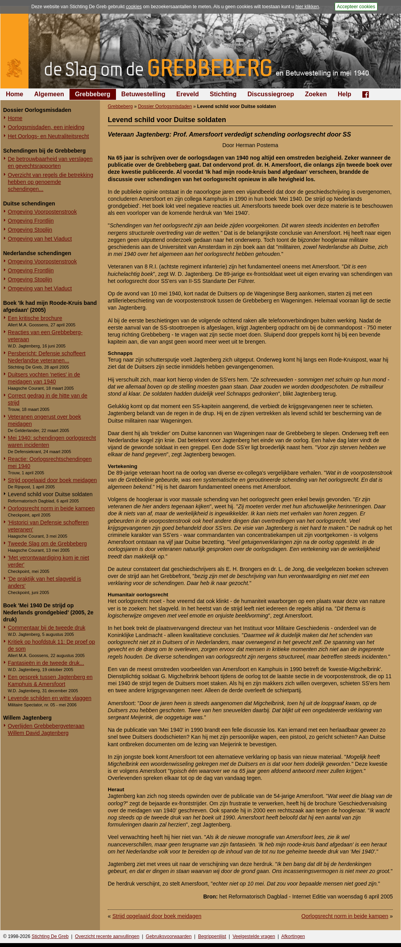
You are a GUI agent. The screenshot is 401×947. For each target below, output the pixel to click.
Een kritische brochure (35, 318)
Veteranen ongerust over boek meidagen (44, 420)
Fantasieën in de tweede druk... (46, 663)
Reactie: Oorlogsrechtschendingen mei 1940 (50, 462)
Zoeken (316, 94)
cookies (134, 6)
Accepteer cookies (356, 6)
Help (344, 94)
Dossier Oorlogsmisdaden (165, 106)
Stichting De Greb (50, 936)
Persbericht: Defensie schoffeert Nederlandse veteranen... (47, 357)
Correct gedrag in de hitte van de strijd (47, 399)
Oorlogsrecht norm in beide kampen (51, 508)
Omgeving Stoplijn (30, 230)
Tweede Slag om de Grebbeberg (47, 543)
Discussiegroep (271, 94)
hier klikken (307, 6)
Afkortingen (293, 936)
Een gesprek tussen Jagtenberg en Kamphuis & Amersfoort (50, 680)
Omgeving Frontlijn (31, 221)
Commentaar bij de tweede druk (46, 628)
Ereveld (187, 94)
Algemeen (49, 94)
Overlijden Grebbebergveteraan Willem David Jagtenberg (46, 729)
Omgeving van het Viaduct (40, 239)
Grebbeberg (92, 94)
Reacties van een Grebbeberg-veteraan (45, 335)
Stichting (223, 94)
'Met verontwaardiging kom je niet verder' (48, 561)
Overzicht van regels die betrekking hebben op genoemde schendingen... (50, 182)
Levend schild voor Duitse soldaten (50, 494)
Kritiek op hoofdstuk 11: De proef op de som (51, 645)
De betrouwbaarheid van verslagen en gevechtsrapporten (50, 162)
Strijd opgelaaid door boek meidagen (52, 480)
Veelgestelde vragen (254, 936)
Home (14, 94)
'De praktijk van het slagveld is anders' (44, 582)
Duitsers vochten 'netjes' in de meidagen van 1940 (44, 378)
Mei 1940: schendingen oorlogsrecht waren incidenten (52, 441)
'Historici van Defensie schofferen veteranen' (48, 526)
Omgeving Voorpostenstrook (42, 212)
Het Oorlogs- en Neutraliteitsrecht (48, 136)
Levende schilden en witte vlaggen (49, 698)
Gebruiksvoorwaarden (168, 936)
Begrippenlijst (212, 936)
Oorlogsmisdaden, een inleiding (46, 127)
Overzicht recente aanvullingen (107, 936)
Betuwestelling (143, 94)
